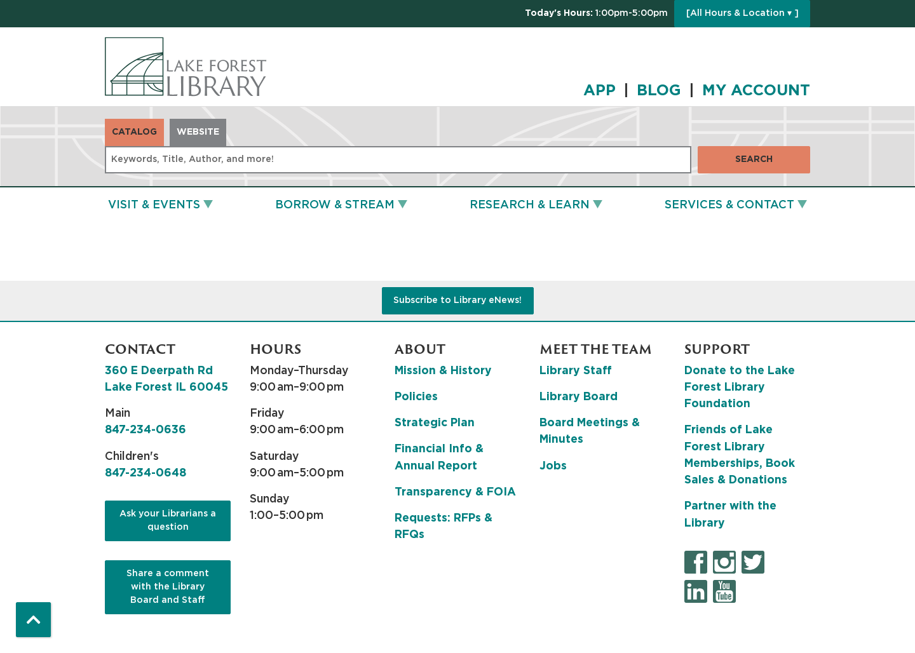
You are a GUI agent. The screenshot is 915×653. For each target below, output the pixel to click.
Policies (416, 397)
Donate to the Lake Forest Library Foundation (739, 387)
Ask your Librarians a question (167, 520)
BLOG (659, 90)
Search (754, 159)
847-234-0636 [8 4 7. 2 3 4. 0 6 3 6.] (145, 430)
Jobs (553, 466)
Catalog (134, 132)
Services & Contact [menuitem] (729, 205)
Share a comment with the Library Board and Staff (167, 587)
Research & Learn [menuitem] (530, 205)
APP (599, 90)
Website (198, 132)
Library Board (578, 397)
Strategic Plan (435, 423)
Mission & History (443, 371)
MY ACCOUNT (756, 90)
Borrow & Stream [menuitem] (335, 205)
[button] (596, 13)
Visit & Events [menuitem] (154, 205)
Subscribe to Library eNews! (457, 300)
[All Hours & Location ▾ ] (742, 13)
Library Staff (575, 371)
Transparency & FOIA (455, 492)
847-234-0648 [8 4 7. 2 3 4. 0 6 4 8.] (145, 473)
